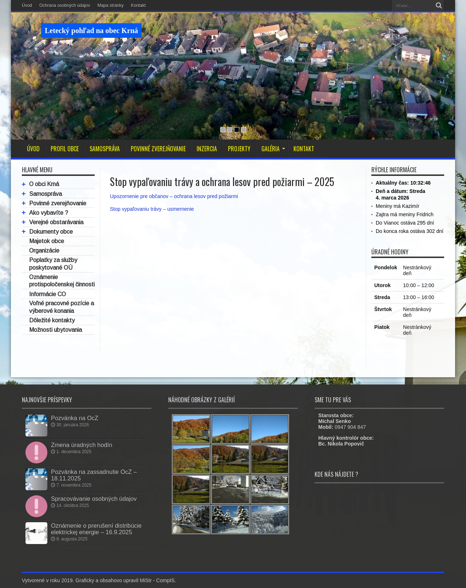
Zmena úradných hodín (81, 445)
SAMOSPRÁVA (105, 148)
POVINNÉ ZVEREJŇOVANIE (158, 148)
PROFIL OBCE (65, 148)
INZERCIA (207, 148)
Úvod (27, 5)
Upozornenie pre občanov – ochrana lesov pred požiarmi (174, 196)
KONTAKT (303, 148)
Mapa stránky (110, 5)
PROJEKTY (239, 148)
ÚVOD (33, 148)
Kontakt (138, 5)
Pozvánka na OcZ (74, 418)
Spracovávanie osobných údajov (94, 498)
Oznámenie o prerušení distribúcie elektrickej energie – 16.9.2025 (96, 528)
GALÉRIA (273, 148)
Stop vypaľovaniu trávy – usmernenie (152, 209)
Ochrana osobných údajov (64, 5)
